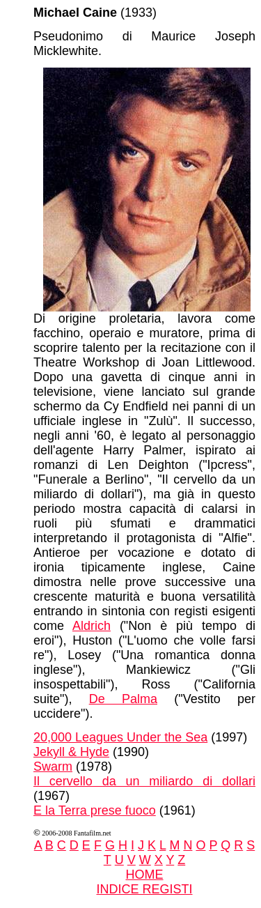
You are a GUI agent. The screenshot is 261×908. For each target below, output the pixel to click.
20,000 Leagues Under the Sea (120, 737)
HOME (145, 875)
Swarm (52, 767)
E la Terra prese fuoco (94, 810)
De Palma (123, 699)
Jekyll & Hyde (71, 752)
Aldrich (91, 626)
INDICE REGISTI (144, 889)
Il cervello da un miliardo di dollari (144, 781)
